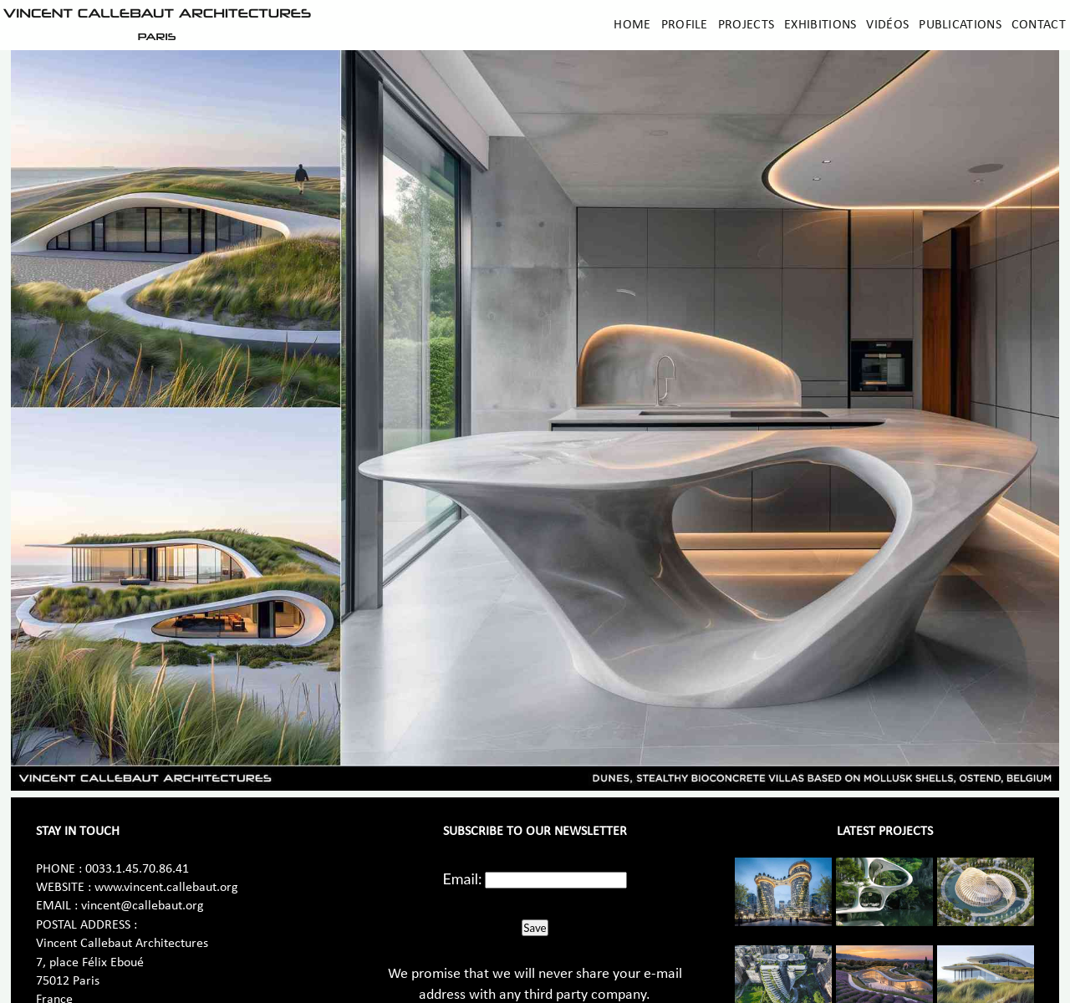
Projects (746, 25)
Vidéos (887, 25)
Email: (462, 878)
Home (632, 25)
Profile (684, 25)
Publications (960, 25)
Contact (1038, 25)
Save (534, 927)
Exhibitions (820, 25)
